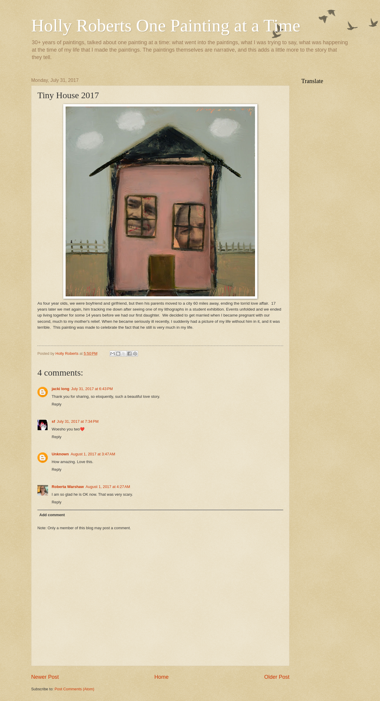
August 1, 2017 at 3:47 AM (93, 454)
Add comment (52, 515)
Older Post (276, 677)
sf (53, 421)
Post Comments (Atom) (74, 689)
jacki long (60, 389)
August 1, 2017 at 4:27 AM (108, 486)
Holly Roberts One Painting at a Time (165, 25)
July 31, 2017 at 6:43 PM (92, 389)
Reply (56, 404)
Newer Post (45, 677)
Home (161, 677)
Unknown (60, 454)
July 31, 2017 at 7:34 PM (78, 421)
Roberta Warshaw (68, 486)
